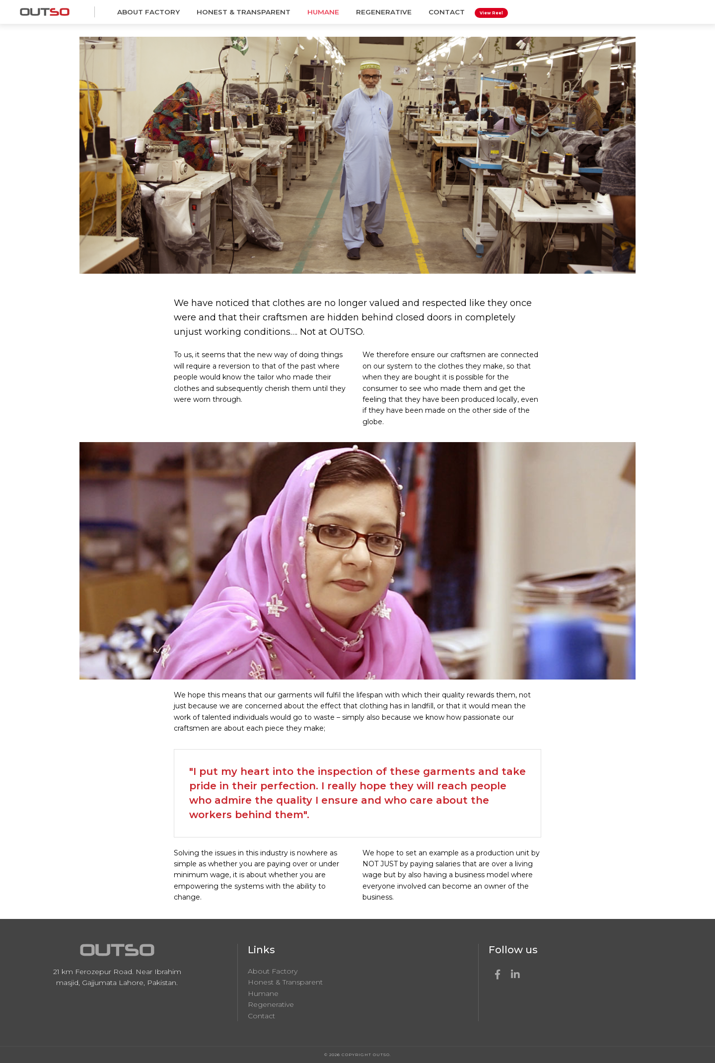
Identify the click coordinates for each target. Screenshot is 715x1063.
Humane (323, 12)
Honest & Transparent (243, 12)
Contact (447, 12)
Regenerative (384, 12)
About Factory (148, 12)
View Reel (491, 12)
